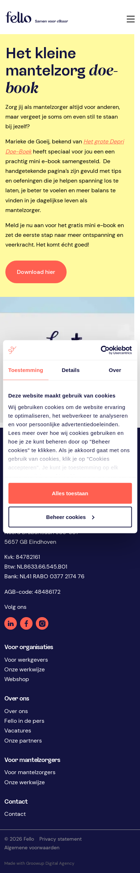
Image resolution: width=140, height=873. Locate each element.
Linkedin (10, 623)
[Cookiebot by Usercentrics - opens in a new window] (100, 350)
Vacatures (17, 730)
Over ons (16, 711)
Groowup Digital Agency (52, 863)
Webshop (16, 679)
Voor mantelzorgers (29, 772)
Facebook (26, 623)
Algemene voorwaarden (31, 847)
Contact (15, 814)
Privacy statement (60, 839)
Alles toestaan (70, 493)
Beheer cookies (70, 517)
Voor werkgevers (26, 659)
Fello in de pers (24, 721)
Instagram (42, 623)
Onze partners (23, 740)
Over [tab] (115, 370)
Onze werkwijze (24, 669)
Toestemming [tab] (25, 370)
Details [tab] (70, 370)
